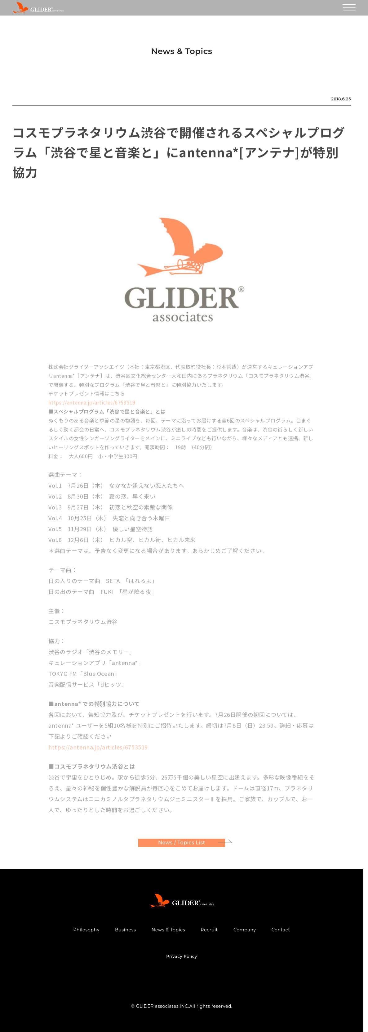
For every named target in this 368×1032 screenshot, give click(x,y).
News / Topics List (181, 844)
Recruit (209, 930)
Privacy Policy (181, 956)
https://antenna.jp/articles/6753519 (91, 404)
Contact (281, 930)
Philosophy (86, 930)
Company (244, 930)
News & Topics (168, 930)
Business (125, 930)
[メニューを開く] (349, 7)
